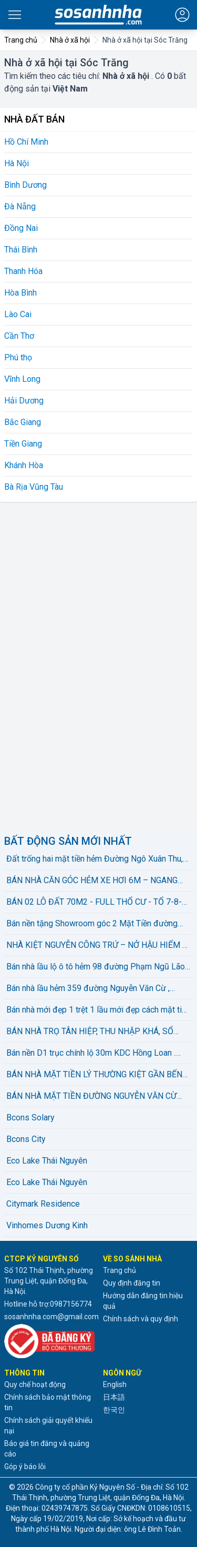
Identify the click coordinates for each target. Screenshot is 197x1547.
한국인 (114, 1410)
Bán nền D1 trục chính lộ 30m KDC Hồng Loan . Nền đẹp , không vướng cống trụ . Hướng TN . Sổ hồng (93, 1053)
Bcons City (26, 1139)
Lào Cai (18, 314)
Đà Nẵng (20, 206)
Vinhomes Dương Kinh (47, 1225)
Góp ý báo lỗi (25, 1466)
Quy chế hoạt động (35, 1384)
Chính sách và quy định (140, 1319)
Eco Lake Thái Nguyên (46, 1161)
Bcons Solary (30, 1118)
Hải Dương (24, 401)
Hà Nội (16, 163)
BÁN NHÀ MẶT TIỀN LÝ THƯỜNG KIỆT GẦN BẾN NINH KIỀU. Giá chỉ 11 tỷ (94, 1075)
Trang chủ (119, 1270)
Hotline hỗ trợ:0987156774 (48, 1304)
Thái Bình (20, 250)
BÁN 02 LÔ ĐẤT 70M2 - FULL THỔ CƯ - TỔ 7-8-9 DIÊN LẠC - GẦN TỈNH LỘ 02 (96, 902)
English (115, 1384)
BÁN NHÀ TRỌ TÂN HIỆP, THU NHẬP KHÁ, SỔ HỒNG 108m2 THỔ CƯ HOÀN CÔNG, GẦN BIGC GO (98, 1032)
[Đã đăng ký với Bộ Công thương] (49, 1341)
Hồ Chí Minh (26, 142)
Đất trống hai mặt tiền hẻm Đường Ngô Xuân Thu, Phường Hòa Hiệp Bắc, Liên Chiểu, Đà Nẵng (94, 859)
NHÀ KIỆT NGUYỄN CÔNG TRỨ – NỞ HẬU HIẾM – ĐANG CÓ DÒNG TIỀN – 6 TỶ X (97, 946)
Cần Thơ (19, 336)
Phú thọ (18, 357)
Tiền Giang (23, 444)
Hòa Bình (20, 293)
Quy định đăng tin (131, 1283)
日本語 (114, 1397)
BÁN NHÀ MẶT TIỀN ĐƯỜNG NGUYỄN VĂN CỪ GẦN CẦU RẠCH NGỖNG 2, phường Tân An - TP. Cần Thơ (91, 1097)
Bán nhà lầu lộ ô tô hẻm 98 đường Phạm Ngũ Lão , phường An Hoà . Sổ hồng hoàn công (97, 967)
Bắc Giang (22, 422)
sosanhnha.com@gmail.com (51, 1316)
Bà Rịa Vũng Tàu (33, 487)
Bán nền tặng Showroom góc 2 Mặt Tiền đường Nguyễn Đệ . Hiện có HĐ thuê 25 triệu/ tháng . (92, 924)
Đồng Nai (21, 228)
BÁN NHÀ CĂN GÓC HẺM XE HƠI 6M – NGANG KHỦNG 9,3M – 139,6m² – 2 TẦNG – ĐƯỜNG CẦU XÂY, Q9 (96, 881)
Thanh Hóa (23, 271)
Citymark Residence (43, 1204)
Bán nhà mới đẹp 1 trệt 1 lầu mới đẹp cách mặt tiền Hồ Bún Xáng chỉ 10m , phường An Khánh (98, 1010)
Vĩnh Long (22, 379)
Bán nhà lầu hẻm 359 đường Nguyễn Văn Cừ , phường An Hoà (88, 989)
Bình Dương (25, 185)
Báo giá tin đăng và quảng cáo (46, 1448)
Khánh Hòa (23, 465)
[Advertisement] (83, 664)
